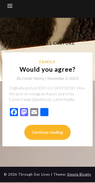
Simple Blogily (79, 174)
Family (47, 61)
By (32, 78)
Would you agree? (47, 69)
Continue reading (47, 132)
